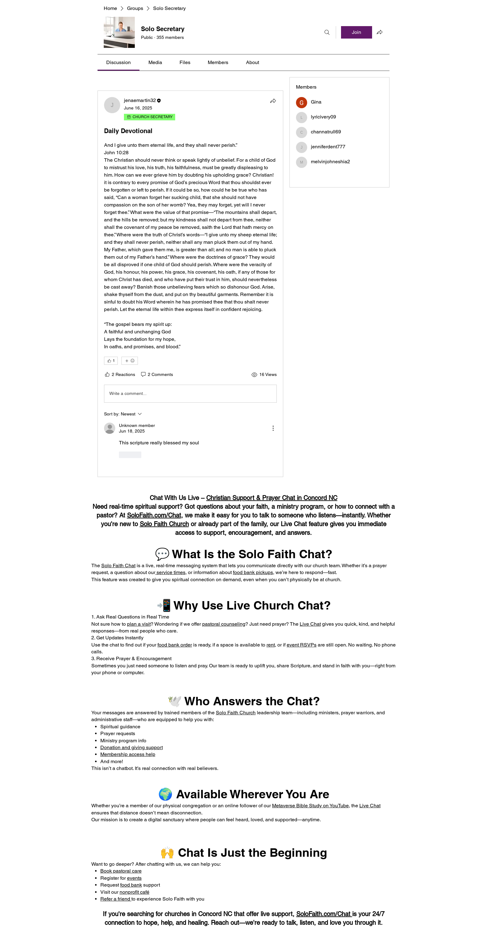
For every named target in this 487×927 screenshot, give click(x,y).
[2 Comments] (156, 375)
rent (270, 645)
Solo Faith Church (164, 524)
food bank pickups (253, 572)
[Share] (273, 100)
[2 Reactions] (119, 375)
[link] (118, 62)
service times (170, 572)
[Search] (327, 32)
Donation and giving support (131, 747)
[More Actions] (273, 428)
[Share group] (379, 32)
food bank (131, 885)
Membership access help (127, 754)
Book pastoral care (121, 871)
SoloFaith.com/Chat (154, 515)
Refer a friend (115, 899)
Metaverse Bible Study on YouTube (310, 806)
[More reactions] (129, 361)
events (134, 878)
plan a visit (139, 624)
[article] (190, 283)
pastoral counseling (223, 624)
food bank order (174, 645)
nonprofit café (134, 892)
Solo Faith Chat (118, 565)
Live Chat (310, 624)
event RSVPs (301, 645)
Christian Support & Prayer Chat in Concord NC (271, 498)
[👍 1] (111, 361)
